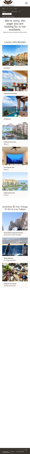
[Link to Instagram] (24, 450)
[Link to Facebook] (22, 450)
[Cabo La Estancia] (12, 3)
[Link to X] (19, 450)
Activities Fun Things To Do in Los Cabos (15, 208)
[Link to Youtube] (26, 450)
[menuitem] (25, 3)
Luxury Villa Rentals (15, 42)
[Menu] (25, 3)
